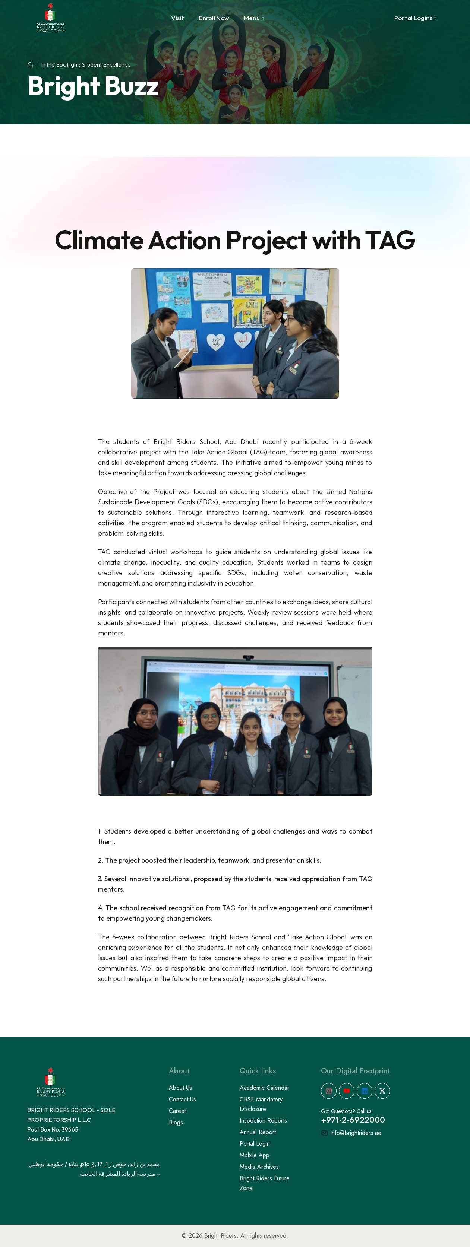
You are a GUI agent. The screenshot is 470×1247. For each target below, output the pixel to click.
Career (177, 1111)
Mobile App (254, 1155)
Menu (252, 18)
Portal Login (255, 1143)
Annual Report (258, 1132)
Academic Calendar (264, 1087)
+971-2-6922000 (353, 1119)
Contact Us (182, 1099)
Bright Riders (220, 1235)
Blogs (176, 1122)
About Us (180, 1087)
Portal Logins (413, 18)
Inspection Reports (263, 1120)
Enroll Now (214, 18)
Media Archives (259, 1166)
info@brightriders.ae (351, 1133)
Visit (177, 18)
